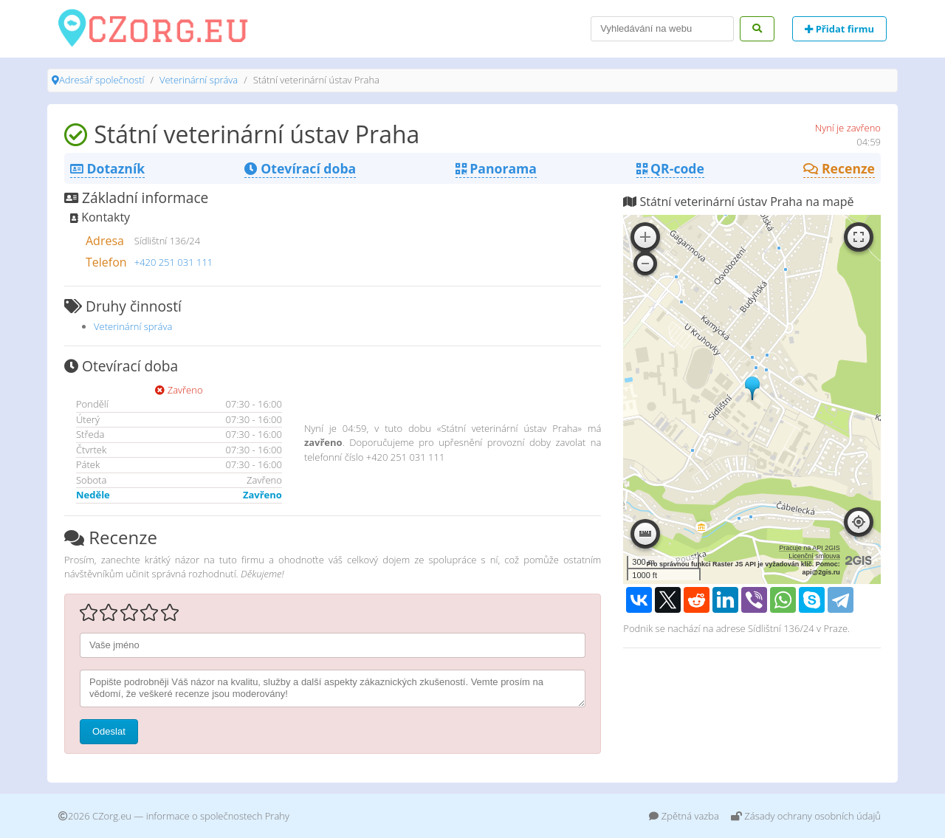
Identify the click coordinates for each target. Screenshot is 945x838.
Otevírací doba (300, 168)
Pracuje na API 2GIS (809, 548)
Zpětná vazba (684, 815)
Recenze (839, 168)
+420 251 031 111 (173, 262)
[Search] (662, 28)
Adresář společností (101, 79)
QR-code (670, 168)
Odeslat (109, 731)
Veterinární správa (198, 79)
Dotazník (107, 168)
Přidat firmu (839, 28)
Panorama (496, 168)
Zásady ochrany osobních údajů (806, 815)
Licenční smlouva (814, 556)
